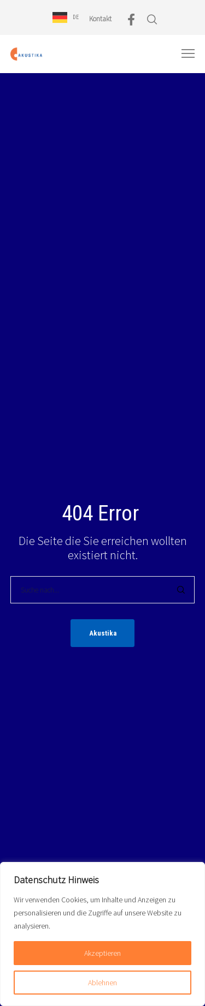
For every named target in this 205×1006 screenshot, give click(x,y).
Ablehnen (102, 982)
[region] (102, 934)
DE (76, 17)
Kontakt (100, 18)
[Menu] (183, 54)
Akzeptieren (102, 953)
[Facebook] (131, 20)
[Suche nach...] (102, 589)
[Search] (181, 589)
